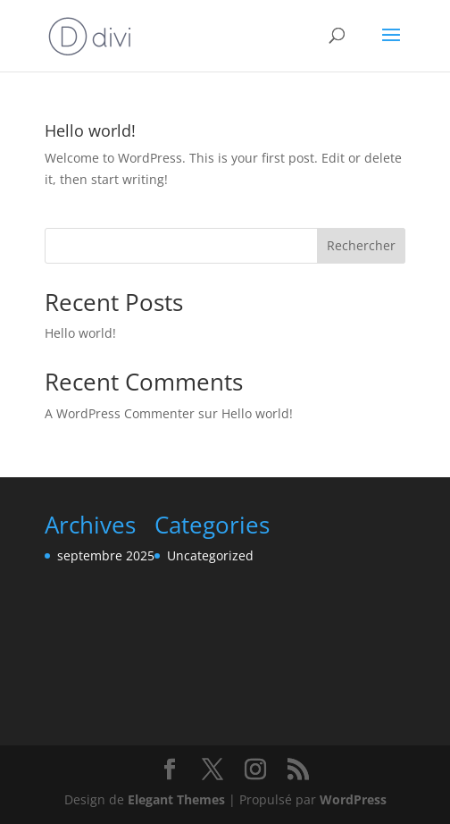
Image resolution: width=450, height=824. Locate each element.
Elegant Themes (176, 799)
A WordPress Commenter (120, 413)
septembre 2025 (105, 555)
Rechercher (361, 245)
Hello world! (90, 130)
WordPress (353, 799)
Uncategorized (210, 555)
